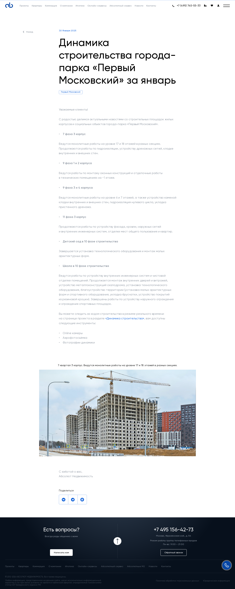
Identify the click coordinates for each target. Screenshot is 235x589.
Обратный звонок (173, 552)
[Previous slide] (162, 446)
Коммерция (39, 566)
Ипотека (69, 566)
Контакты (166, 566)
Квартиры (23, 566)
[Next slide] (186, 446)
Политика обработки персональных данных (177, 581)
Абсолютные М (136, 566)
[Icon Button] (117, 541)
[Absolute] (9, 5)
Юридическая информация (216, 581)
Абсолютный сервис (112, 566)
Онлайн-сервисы (87, 566)
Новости (153, 566)
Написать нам (61, 552)
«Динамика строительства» (124, 318)
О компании (55, 566)
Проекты (9, 566)
